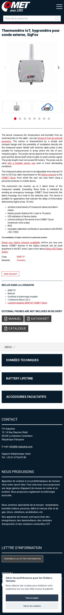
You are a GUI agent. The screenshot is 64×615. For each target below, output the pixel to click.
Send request (10, 274)
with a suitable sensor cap (21, 163)
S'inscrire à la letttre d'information (22, 559)
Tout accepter (32, 598)
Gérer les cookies (32, 606)
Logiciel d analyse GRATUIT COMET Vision (27, 303)
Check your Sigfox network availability (21, 242)
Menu (8, 347)
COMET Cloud (8, 178)
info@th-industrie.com (21, 446)
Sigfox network (48, 174)
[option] (32, 68)
